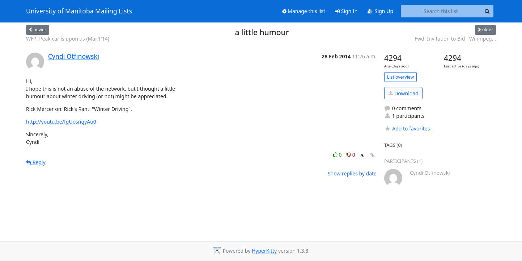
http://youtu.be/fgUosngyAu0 (61, 121)
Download (404, 93)
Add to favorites (407, 128)
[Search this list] (441, 11)
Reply (36, 162)
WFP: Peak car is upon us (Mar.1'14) (67, 38)
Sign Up (380, 11)
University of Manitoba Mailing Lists (79, 11)
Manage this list (304, 11)
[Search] (486, 11)
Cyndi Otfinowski (73, 56)
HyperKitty (264, 250)
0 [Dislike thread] (351, 154)
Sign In (346, 11)
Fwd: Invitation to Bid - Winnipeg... (455, 38)
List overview (400, 77)
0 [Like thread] (338, 154)
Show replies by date (352, 173)
